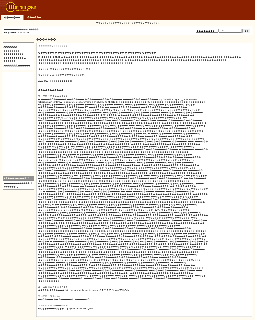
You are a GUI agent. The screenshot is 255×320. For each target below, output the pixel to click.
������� (10, 46)
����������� (118, 23)
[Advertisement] (193, 7)
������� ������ (17, 65)
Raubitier (56, 296)
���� (100, 23)
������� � (60, 96)
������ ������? (145, 23)
